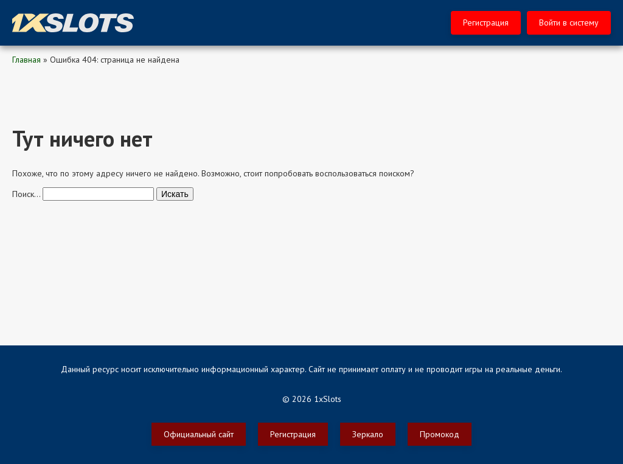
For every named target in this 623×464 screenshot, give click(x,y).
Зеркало (367, 434)
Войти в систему (569, 22)
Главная (26, 59)
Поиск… (26, 194)
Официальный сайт (199, 434)
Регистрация (486, 22)
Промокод (439, 434)
